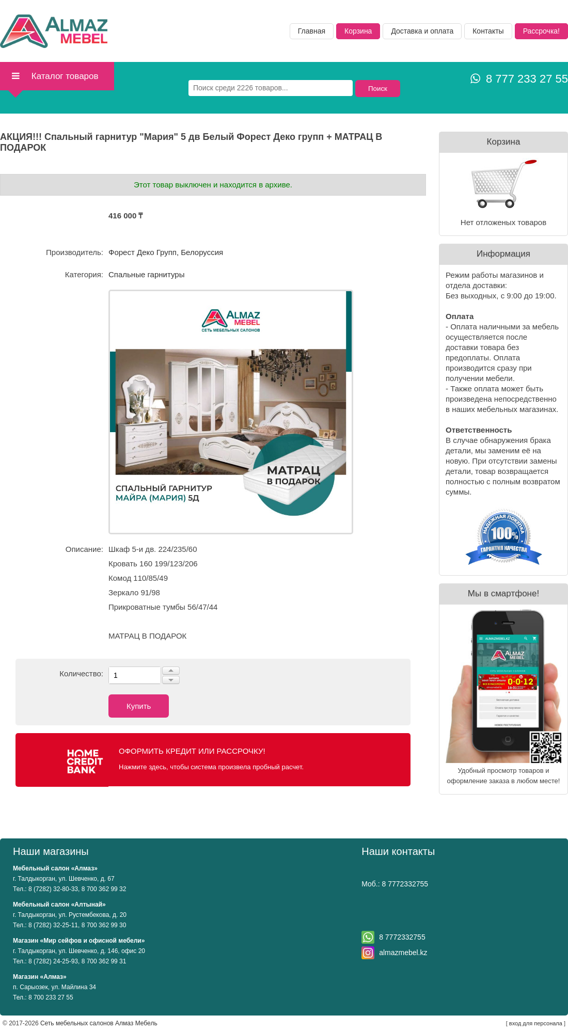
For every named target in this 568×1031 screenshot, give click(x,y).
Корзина (358, 31)
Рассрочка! (541, 31)
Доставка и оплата (422, 31)
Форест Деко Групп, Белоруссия (165, 252)
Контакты (487, 31)
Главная (311, 31)
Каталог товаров (54, 76)
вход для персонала (535, 1023)
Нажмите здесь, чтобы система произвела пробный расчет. (211, 767)
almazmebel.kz (403, 952)
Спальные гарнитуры (146, 274)
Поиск (377, 88)
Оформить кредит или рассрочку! (192, 751)
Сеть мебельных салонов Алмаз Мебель (98, 1023)
